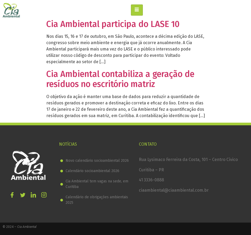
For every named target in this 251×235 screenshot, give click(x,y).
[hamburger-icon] (137, 10)
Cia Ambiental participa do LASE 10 (113, 24)
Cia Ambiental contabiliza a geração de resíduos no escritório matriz (120, 79)
